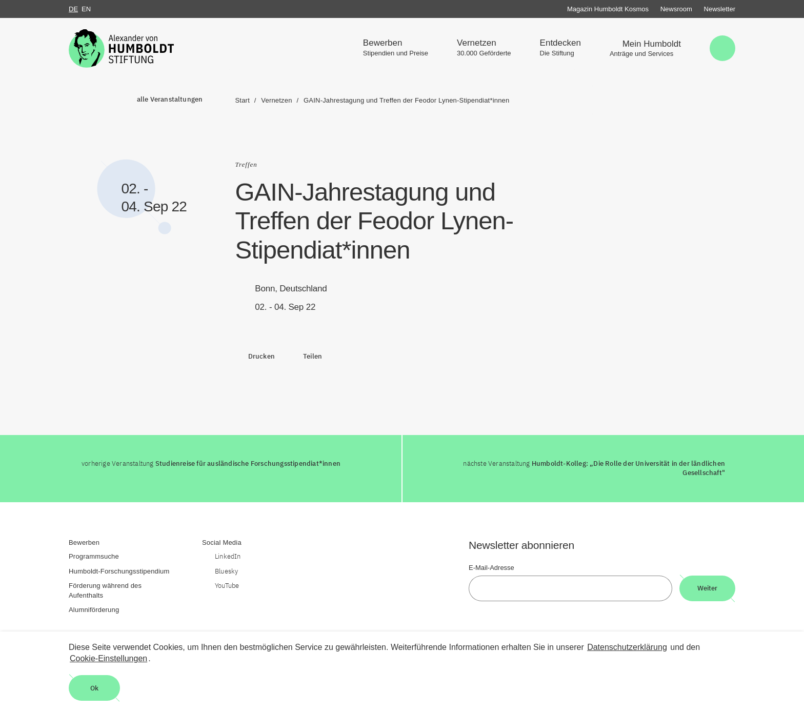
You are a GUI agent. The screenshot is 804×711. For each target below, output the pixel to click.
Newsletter (719, 9)
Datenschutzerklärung (627, 647)
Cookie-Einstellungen (108, 658)
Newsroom (676, 9)
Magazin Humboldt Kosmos (608, 9)
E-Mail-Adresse (491, 567)
